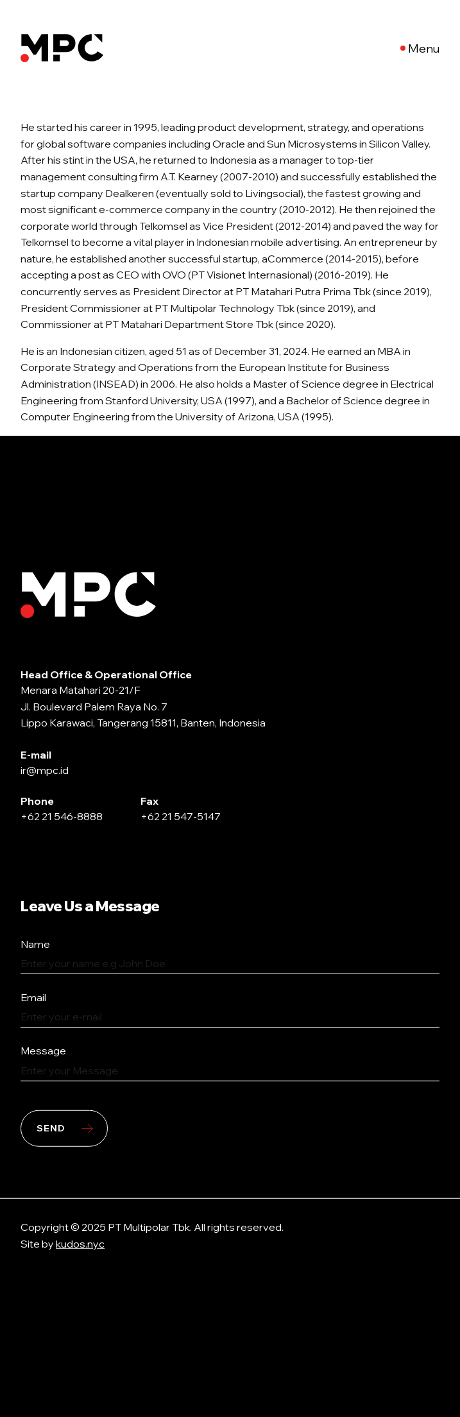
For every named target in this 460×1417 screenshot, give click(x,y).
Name (35, 943)
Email (33, 997)
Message (43, 1050)
